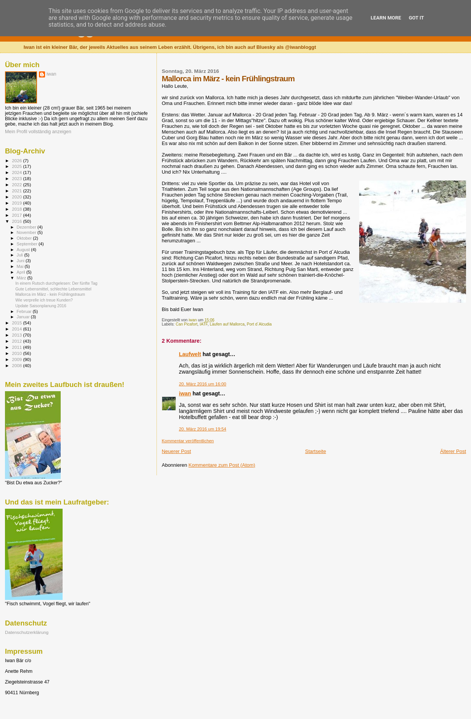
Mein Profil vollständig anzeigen (38, 131)
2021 (17, 190)
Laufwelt (190, 354)
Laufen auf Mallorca (227, 324)
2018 (17, 208)
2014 (17, 328)
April (21, 272)
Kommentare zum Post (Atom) (222, 465)
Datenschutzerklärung (26, 632)
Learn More (386, 18)
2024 (17, 172)
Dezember (27, 227)
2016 (17, 221)
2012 (17, 341)
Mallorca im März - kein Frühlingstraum (50, 294)
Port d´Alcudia (259, 324)
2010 (17, 353)
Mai (21, 266)
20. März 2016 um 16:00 (202, 384)
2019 (17, 202)
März (22, 278)
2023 (17, 178)
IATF (204, 324)
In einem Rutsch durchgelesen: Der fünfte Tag (56, 283)
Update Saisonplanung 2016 (40, 305)
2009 (17, 359)
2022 (17, 184)
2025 (17, 166)
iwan (185, 393)
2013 (17, 334)
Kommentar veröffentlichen (188, 440)
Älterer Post (453, 451)
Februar (25, 311)
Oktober (25, 238)
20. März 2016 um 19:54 (202, 429)
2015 (17, 322)
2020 (17, 196)
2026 (17, 160)
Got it (416, 18)
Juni (21, 260)
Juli (20, 255)
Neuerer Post (176, 451)
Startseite (315, 451)
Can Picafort (186, 324)
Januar (24, 316)
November (27, 232)
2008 (17, 365)
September (28, 244)
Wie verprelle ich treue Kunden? (44, 300)
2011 (17, 347)
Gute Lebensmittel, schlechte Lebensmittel (53, 289)
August (24, 249)
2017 (17, 215)
